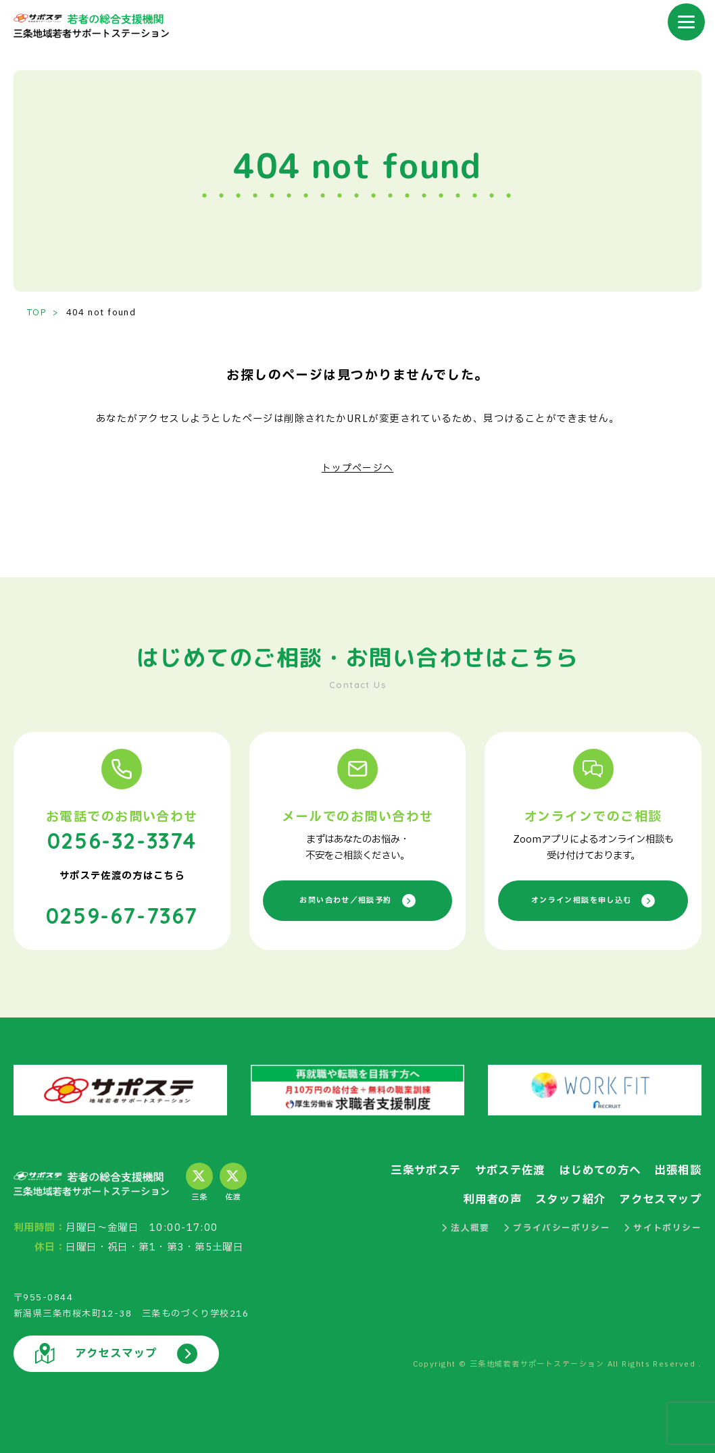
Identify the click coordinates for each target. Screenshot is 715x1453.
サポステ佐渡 (499, 1169)
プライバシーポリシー (556, 1227)
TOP (37, 312)
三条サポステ (411, 1169)
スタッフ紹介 (563, 1198)
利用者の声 (481, 1198)
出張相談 (676, 1169)
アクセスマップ (657, 1198)
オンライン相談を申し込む (592, 901)
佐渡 (233, 1181)
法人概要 (464, 1227)
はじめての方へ (594, 1169)
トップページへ (357, 468)
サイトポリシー (662, 1227)
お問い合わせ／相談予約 (358, 901)
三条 (199, 1181)
